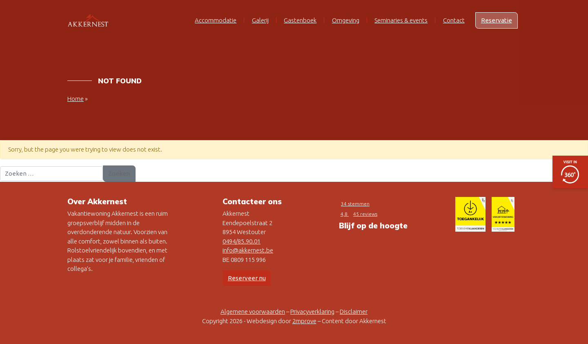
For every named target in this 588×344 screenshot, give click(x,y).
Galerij (260, 20)
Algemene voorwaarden (252, 311)
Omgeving (345, 20)
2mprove (304, 320)
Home (75, 98)
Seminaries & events (401, 20)
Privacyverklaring (312, 311)
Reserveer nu (247, 278)
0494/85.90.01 (242, 241)
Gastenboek (300, 20)
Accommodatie (215, 20)
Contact (454, 20)
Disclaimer (354, 311)
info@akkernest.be (248, 250)
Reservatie (496, 20)
